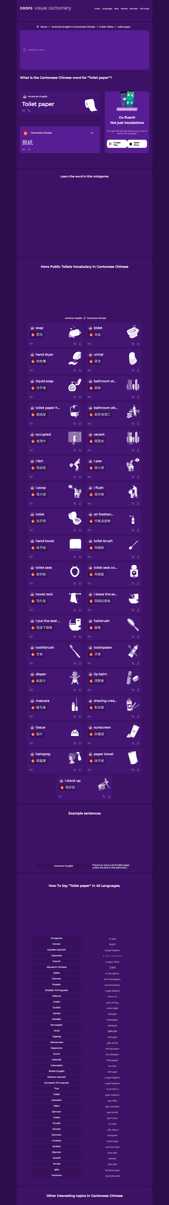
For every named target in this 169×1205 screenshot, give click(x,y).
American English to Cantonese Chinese (73, 27)
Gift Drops (144, 9)
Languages (107, 9)
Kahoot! (124, 9)
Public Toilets (106, 27)
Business (134, 9)
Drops (97, 9)
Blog (116, 9)
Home (43, 27)
